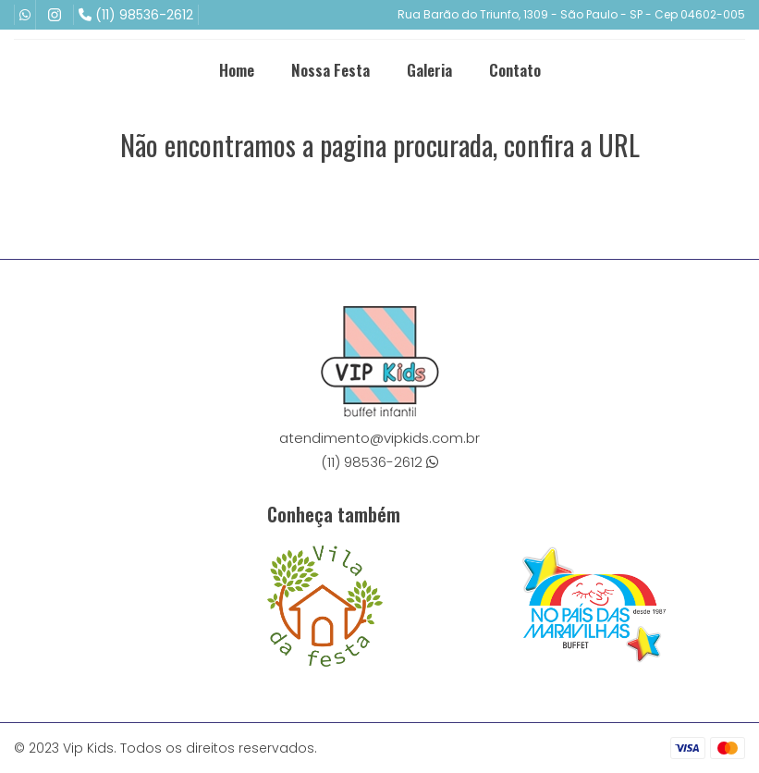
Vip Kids (88, 748)
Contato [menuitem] (515, 70)
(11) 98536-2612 (136, 15)
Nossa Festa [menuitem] (330, 70)
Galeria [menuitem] (429, 70)
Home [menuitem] (236, 70)
